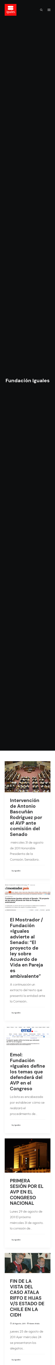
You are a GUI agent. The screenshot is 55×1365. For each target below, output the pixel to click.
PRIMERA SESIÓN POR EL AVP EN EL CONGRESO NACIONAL (27, 499)
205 (21, 1328)
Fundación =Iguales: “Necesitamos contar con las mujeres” (26, 1143)
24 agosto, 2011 (19, 788)
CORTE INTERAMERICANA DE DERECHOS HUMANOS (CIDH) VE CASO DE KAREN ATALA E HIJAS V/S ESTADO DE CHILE (27, 751)
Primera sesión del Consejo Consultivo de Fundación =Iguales (27, 1253)
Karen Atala (34, 631)
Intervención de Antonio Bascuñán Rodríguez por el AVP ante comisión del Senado (26, 125)
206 (26, 1328)
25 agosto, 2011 (19, 631)
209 (41, 1328)
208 (36, 1328)
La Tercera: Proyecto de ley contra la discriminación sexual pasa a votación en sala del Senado (27, 899)
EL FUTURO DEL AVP (27, 1025)
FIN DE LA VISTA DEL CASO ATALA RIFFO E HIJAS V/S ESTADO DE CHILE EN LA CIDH (27, 606)
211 (28, 1335)
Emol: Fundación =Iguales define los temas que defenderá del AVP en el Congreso (27, 379)
